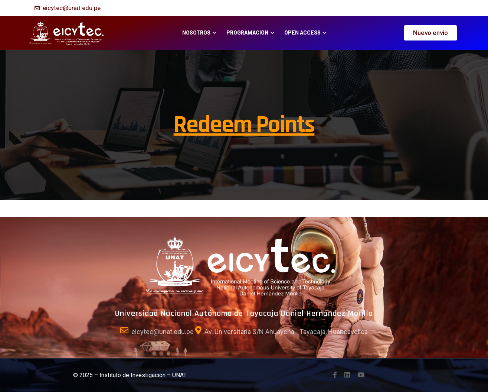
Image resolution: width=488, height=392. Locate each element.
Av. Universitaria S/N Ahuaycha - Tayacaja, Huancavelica (286, 332)
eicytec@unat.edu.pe (72, 8)
